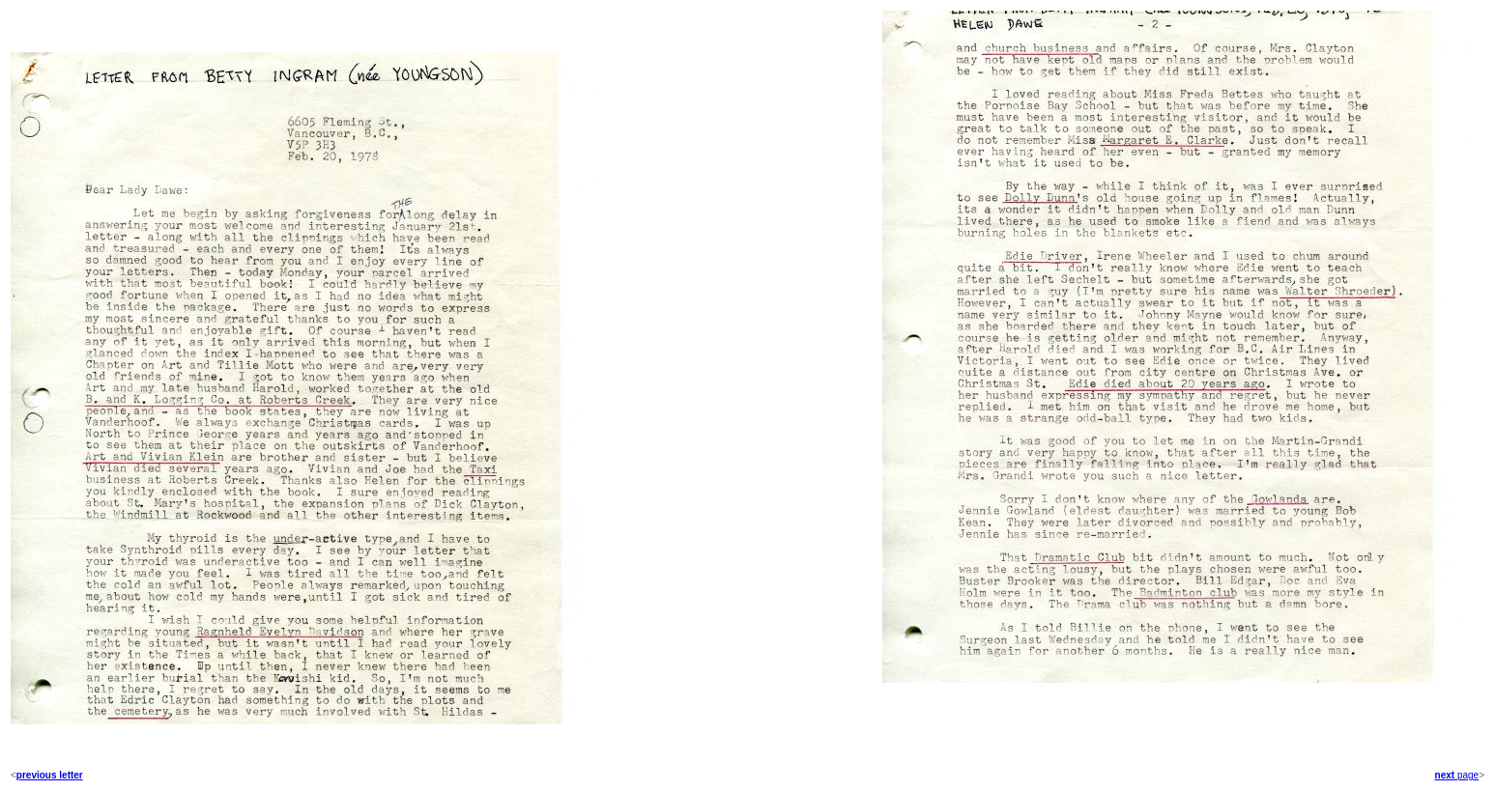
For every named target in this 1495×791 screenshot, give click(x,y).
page (1466, 775)
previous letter (49, 775)
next (1445, 775)
